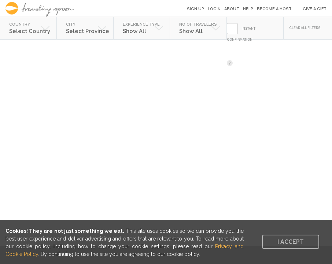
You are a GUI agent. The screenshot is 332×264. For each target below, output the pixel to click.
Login (214, 9)
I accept (290, 241)
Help (248, 9)
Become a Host (274, 9)
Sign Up (195, 9)
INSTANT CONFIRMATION (241, 34)
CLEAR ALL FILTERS (304, 28)
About (231, 9)
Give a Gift (315, 9)
